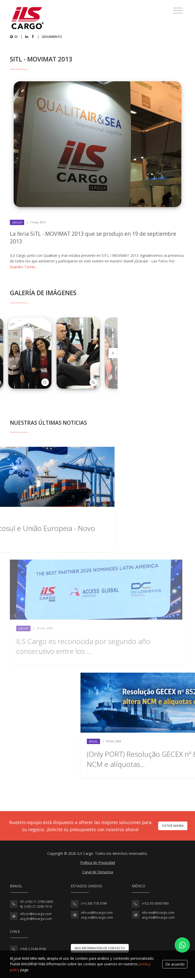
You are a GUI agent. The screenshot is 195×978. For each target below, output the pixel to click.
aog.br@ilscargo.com (36, 919)
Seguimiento (52, 37)
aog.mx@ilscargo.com (158, 917)
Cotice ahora (173, 826)
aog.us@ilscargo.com (97, 917)
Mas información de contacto (100, 948)
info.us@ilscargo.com (97, 912)
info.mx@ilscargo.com (158, 912)
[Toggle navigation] (178, 11)
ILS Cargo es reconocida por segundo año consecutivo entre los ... (83, 646)
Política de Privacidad (97, 862)
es (14, 37)
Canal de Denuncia (97, 872)
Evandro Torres (22, 266)
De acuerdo (175, 964)
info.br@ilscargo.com (36, 914)
